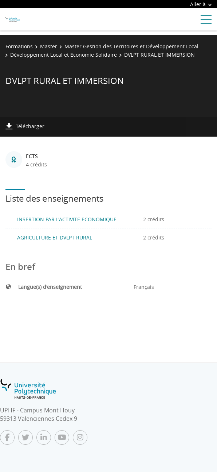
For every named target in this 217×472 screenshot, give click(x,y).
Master (48, 46)
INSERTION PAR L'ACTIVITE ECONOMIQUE (67, 219)
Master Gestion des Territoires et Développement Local (131, 46)
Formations (19, 46)
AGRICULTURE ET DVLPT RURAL (54, 237)
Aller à (201, 4)
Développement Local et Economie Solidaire (63, 54)
